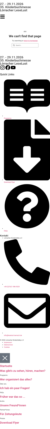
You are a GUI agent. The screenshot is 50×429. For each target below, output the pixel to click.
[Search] (13, 45)
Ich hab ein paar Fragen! (15, 388)
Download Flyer (9, 422)
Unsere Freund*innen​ (13, 405)
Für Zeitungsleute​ (11, 414)
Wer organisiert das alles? (16, 379)
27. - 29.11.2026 (11, 4)
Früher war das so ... (12, 396)
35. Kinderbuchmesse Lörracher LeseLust (15, 8)
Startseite (6, 366)
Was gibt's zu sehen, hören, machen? (22, 370)
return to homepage (31, 41)
